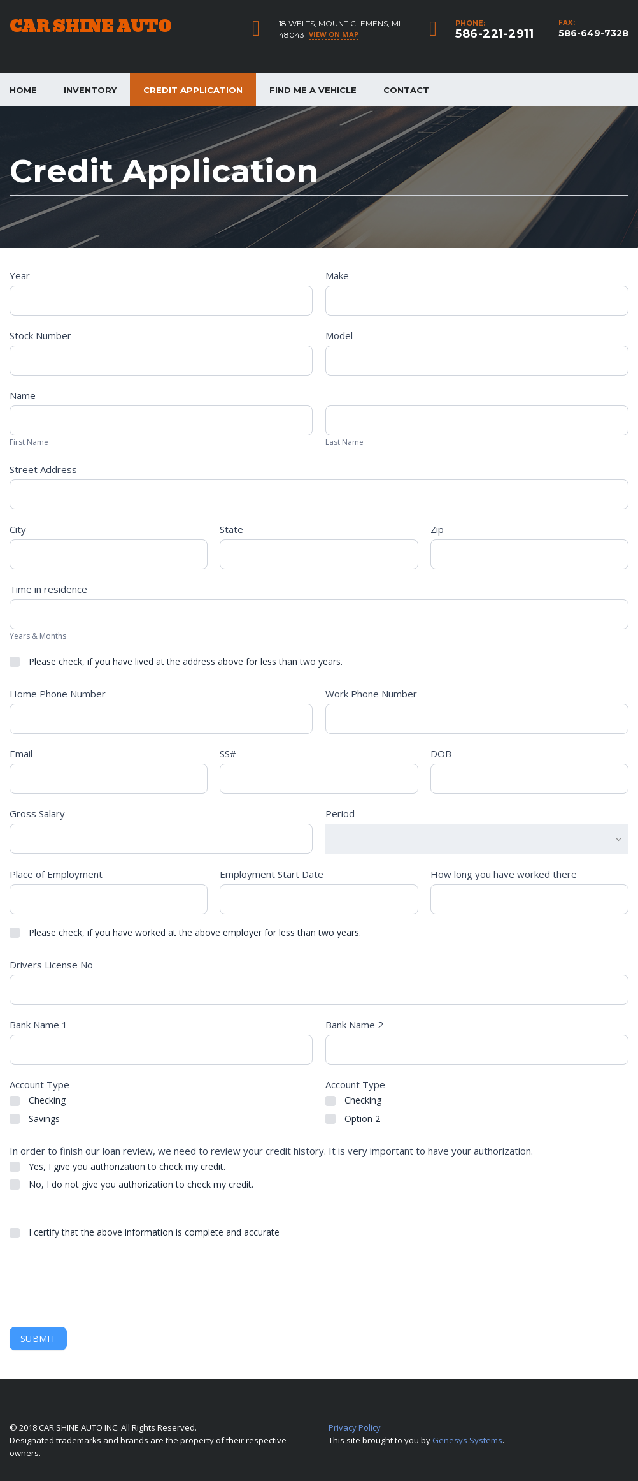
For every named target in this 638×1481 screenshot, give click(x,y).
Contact (406, 90)
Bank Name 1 (38, 1024)
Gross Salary (37, 813)
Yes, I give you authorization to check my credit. (117, 1166)
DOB (440, 753)
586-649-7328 (593, 33)
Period (340, 813)
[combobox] (476, 839)
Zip (437, 529)
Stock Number (40, 335)
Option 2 (352, 1119)
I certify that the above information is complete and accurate (145, 1232)
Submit (38, 1338)
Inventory (90, 90)
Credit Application (193, 90)
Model (339, 335)
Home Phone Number (58, 693)
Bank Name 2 (354, 1024)
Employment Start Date (271, 874)
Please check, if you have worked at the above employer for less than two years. (185, 932)
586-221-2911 (494, 34)
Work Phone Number (371, 693)
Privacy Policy (355, 1427)
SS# (228, 753)
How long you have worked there (503, 874)
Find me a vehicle (313, 90)
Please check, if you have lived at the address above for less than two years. (176, 662)
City (18, 529)
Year (20, 275)
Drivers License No (51, 964)
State (231, 529)
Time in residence (48, 589)
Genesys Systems (467, 1440)
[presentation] (106, 1283)
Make (337, 275)
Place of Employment (56, 874)
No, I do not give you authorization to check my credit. (131, 1184)
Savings (35, 1119)
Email (21, 753)
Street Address (43, 469)
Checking (38, 1100)
